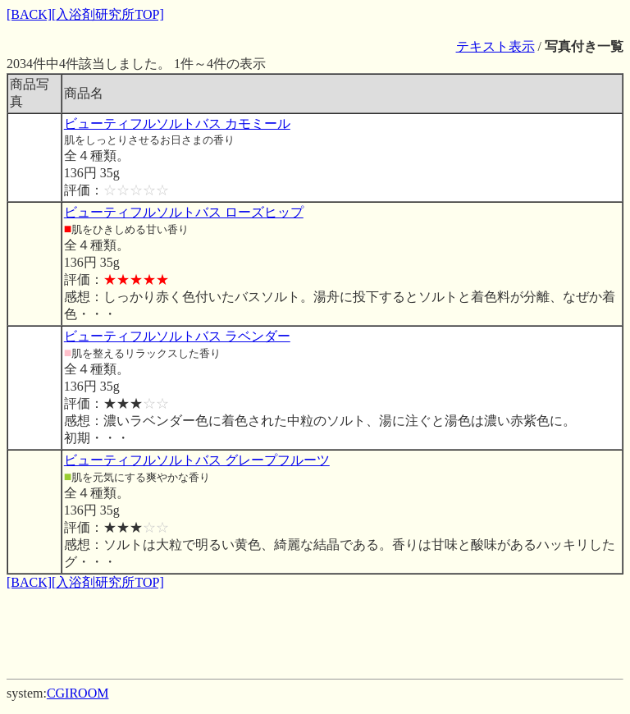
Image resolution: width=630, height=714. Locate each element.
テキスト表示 (495, 46)
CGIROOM (78, 693)
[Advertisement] (315, 629)
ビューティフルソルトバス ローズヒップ (184, 212)
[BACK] (29, 14)
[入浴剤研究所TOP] (108, 14)
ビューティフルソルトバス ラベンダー (177, 336)
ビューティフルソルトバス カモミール (177, 123)
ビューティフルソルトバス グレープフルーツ (197, 460)
